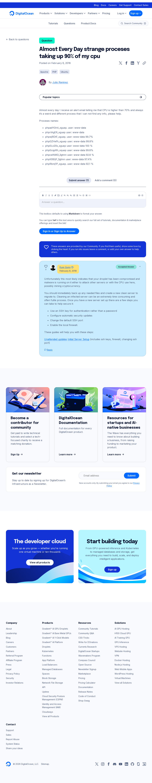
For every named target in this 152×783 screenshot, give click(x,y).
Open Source (85, 664)
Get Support (125, 2)
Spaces (46, 673)
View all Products (50, 716)
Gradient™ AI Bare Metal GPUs (56, 633)
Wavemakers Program (89, 655)
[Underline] (49, 195)
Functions (47, 655)
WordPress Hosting (124, 673)
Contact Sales (141, 2)
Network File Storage (52, 682)
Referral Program (14, 655)
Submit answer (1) (79, 180)
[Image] (58, 195)
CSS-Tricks (83, 637)
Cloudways (47, 712)
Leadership (11, 633)
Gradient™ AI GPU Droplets (55, 628)
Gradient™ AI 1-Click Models (55, 637)
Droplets (46, 646)
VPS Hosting (121, 646)
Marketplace (84, 673)
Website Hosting (123, 651)
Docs (103, 2)
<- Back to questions (17, 39)
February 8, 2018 (68, 271)
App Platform (48, 660)
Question (47, 40)
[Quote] (80, 195)
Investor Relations (14, 682)
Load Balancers (49, 664)
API (43, 687)
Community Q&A (86, 633)
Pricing (81, 678)
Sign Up (17, 454)
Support (10, 730)
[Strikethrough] (52, 195)
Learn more (67, 454)
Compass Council (86, 660)
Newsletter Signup (87, 669)
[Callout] (83, 195)
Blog (96, 2)
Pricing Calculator (86, 682)
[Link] (55, 195)
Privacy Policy (13, 673)
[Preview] (139, 195)
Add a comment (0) (106, 180)
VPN (117, 655)
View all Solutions (123, 682)
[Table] (86, 195)
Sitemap (45, 764)
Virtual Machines (123, 678)
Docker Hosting (122, 660)
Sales (8, 735)
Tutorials (53, 21)
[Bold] (43, 195)
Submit (132, 475)
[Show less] (140, 266)
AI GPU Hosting (122, 628)
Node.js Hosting (122, 664)
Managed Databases (52, 669)
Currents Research (87, 646)
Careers (113, 2)
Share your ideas (14, 748)
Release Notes (85, 691)
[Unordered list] (74, 195)
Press (8, 664)
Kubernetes (48, 651)
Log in (122, 10)
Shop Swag (84, 700)
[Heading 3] (71, 195)
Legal (8, 669)
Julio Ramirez (60, 82)
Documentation (85, 687)
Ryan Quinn (65, 267)
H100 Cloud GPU (123, 633)
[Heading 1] (65, 195)
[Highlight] (61, 195)
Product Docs (88, 21)
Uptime (45, 691)
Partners (10, 651)
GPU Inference (122, 642)
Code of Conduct (86, 696)
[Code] (89, 195)
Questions (69, 21)
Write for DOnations (88, 642)
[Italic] (46, 195)
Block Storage (49, 678)
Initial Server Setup (78, 339)
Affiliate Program (14, 660)
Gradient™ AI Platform (52, 642)
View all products (40, 562)
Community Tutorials (88, 628)
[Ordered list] (77, 195)
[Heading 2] (68, 195)
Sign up (135, 10)
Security (10, 678)
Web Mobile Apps (123, 669)
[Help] (142, 195)
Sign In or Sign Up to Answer (59, 231)
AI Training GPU (122, 637)
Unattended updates (55, 339)
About (9, 628)
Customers (11, 646)
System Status (13, 744)
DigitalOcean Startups (88, 651)
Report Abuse (12, 739)
